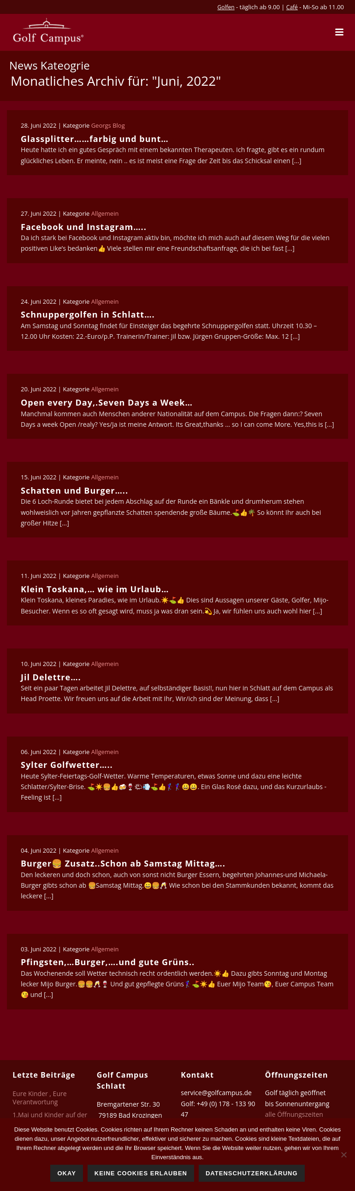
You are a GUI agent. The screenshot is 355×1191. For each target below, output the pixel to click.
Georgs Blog (108, 125)
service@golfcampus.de (216, 1092)
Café (292, 7)
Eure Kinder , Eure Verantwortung (39, 1098)
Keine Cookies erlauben (141, 1173)
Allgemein (105, 213)
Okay (66, 1173)
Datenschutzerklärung (252, 1173)
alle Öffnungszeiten (294, 1114)
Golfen (226, 7)
